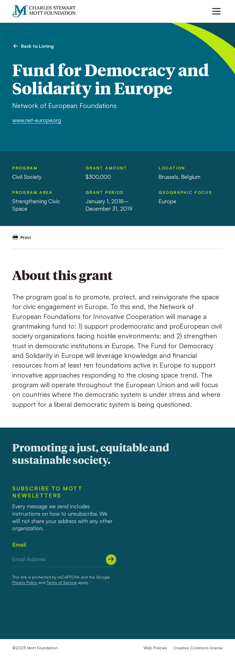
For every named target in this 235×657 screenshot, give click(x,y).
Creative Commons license (198, 647)
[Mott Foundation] (47, 11)
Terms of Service (62, 582)
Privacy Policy (24, 582)
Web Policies (155, 647)
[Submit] (111, 559)
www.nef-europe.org (36, 120)
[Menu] (216, 11)
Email (19, 544)
